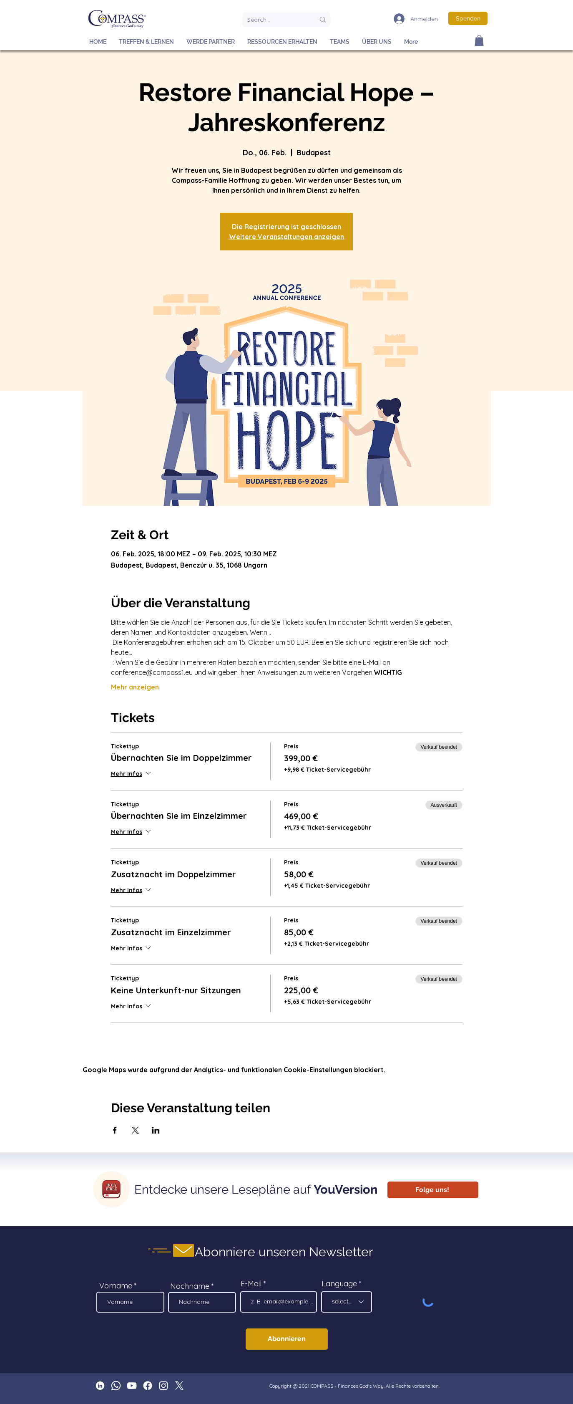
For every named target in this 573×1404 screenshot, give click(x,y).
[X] (179, 1385)
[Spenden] (468, 18)
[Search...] (274, 19)
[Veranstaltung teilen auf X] (135, 1130)
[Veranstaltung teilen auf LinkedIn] (156, 1130)
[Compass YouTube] (132, 1385)
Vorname (115, 1286)
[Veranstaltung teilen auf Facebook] (115, 1130)
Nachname (189, 1286)
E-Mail (251, 1284)
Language (339, 1284)
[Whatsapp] (116, 1385)
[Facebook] (147, 1385)
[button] (479, 40)
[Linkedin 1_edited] (100, 1385)
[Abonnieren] (287, 1339)
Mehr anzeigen (135, 687)
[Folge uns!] (432, 1190)
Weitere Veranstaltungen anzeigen (286, 236)
